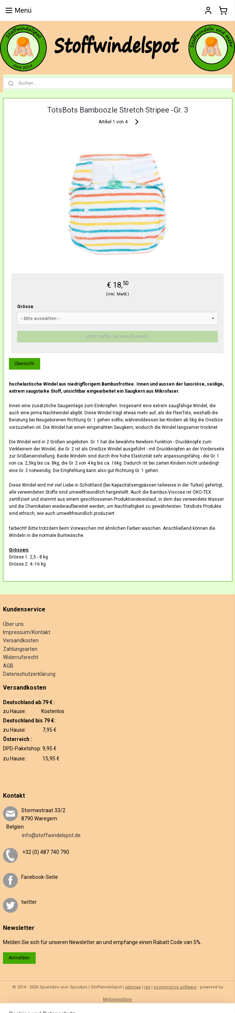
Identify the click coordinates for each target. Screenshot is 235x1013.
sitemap (133, 987)
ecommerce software (175, 987)
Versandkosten (21, 640)
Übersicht (24, 363)
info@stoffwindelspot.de (42, 835)
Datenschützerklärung (29, 674)
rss (147, 987)
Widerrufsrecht (20, 657)
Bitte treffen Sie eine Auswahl (117, 336)
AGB (8, 666)
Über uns (13, 624)
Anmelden (19, 957)
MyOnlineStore (117, 999)
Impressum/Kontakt (26, 632)
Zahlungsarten (20, 649)
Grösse (25, 306)
